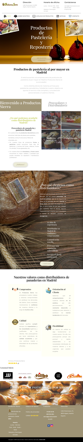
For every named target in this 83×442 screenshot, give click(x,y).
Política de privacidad (32, 412)
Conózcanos (47, 264)
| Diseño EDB (42, 439)
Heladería (71, 119)
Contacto (41, 402)
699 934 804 (67, 7)
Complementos (71, 138)
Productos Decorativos (51, 139)
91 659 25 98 (67, 9)
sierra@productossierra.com (72, 6)
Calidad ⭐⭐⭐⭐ (31, 415)
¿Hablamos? (20, 164)
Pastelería (51, 119)
